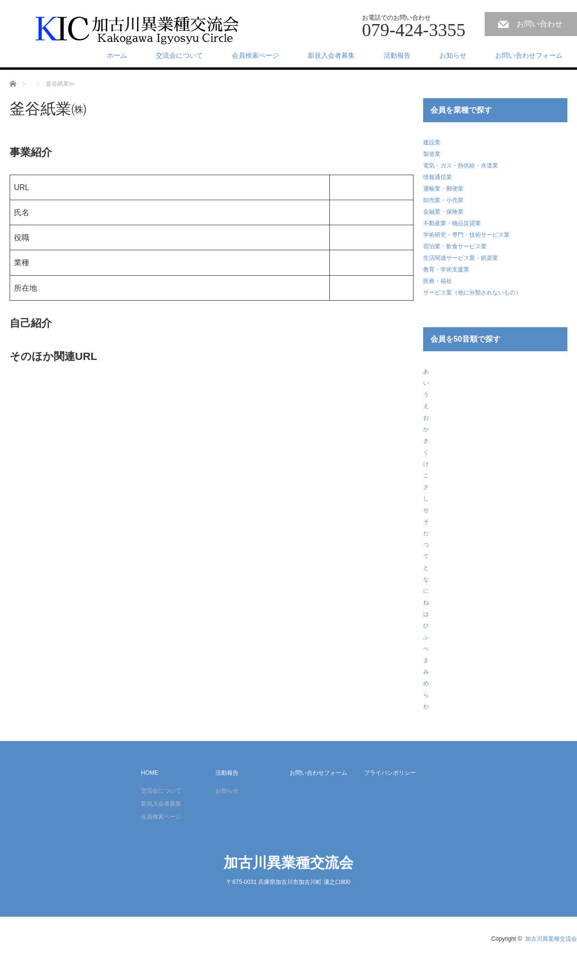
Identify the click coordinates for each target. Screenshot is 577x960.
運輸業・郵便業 (443, 188)
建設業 (431, 142)
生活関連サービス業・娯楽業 (460, 258)
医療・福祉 (437, 281)
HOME (149, 773)
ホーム (117, 55)
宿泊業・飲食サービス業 (455, 246)
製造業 (431, 154)
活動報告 (397, 55)
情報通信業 (437, 177)
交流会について (179, 55)
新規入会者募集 (331, 55)
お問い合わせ (539, 24)
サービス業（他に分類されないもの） (472, 292)
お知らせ (452, 55)
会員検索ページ (255, 55)
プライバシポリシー (390, 773)
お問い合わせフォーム (529, 55)
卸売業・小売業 (443, 200)
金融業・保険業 (443, 211)
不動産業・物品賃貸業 (452, 223)
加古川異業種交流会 (288, 862)
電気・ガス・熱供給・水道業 (460, 165)
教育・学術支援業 (446, 269)
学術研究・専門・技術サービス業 (466, 234)
